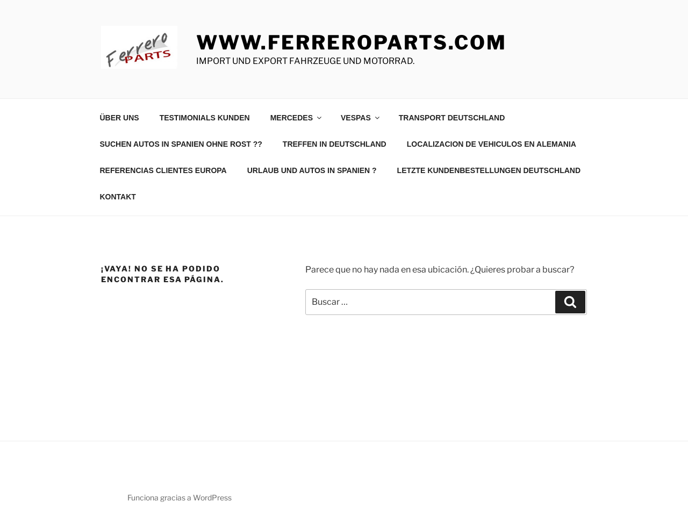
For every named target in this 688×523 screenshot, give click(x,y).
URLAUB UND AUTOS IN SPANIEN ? (312, 170)
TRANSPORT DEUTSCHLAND (452, 117)
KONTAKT (118, 196)
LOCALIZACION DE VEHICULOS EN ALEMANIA (491, 144)
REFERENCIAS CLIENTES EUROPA (163, 170)
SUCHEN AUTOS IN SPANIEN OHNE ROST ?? (181, 144)
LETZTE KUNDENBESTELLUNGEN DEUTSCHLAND (488, 170)
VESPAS (361, 117)
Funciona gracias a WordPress (179, 497)
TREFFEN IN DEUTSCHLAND (334, 144)
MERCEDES (296, 117)
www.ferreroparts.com (351, 42)
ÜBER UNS (119, 117)
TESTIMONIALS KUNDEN (205, 117)
